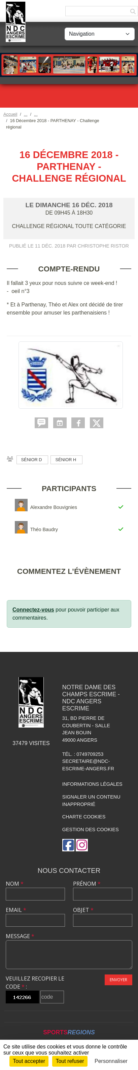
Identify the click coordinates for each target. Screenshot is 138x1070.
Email (16, 910)
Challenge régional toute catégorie (69, 226)
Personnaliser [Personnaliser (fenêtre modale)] (111, 1061)
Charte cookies (83, 816)
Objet (83, 910)
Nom (15, 883)
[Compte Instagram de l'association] (82, 845)
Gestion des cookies (90, 829)
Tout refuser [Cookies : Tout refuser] (70, 1061)
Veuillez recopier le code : (35, 982)
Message (20, 936)
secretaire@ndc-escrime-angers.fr (88, 765)
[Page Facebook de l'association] (68, 845)
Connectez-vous (33, 610)
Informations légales (92, 784)
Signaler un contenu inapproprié (91, 800)
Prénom (87, 883)
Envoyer (118, 980)
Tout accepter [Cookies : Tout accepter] (29, 1061)
